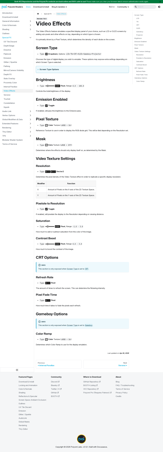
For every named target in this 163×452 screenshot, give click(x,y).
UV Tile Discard (25, 407)
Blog (117, 382)
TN (137, 22)
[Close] (160, 1)
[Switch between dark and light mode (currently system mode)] (159, 7)
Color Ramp (140, 81)
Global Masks (24, 422)
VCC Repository (90, 389)
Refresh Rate (140, 71)
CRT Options (139, 68)
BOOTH (55, 396)
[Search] (144, 7)
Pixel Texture (139, 45)
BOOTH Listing (90, 385)
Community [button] (122, 7)
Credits (118, 396)
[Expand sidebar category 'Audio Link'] (30, 111)
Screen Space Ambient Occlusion (32, 400)
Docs (28, 7)
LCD (137, 18)
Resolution (139, 55)
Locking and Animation (28, 385)
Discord (55, 382)
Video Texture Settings (142, 51)
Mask (136, 48)
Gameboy (139, 32)
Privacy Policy (121, 392)
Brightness (138, 38)
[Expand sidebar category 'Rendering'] (30, 127)
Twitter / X (56, 389)
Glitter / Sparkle (25, 414)
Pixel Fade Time (142, 75)
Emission (22, 411)
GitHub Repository (91, 382)
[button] (17, 21)
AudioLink (23, 418)
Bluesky (55, 385)
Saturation (139, 61)
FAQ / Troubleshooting (125, 385)
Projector (139, 35)
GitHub (55, 392)
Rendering (23, 425)
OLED (138, 28)
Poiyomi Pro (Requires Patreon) (97, 392)
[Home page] (38, 14)
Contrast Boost (141, 65)
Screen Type (72, 269)
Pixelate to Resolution (143, 58)
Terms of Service (123, 389)
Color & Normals (25, 389)
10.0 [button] (111, 7)
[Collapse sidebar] (17, 370)
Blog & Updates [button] (58, 7)
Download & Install (41, 7)
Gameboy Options (141, 78)
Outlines (22, 403)
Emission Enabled (141, 41)
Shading (22, 392)
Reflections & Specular (28, 396)
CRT (137, 25)
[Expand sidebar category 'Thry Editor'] (30, 132)
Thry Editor (23, 429)
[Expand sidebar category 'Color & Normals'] (30, 25)
